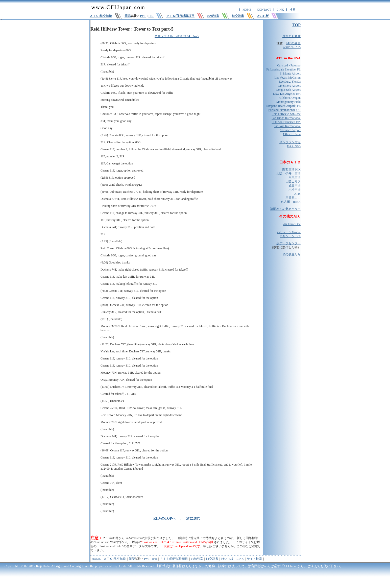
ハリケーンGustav (289, 232)
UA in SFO (294, 146)
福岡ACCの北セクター (285, 209)
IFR (151, 16)
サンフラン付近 (290, 142)
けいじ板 (227, 559)
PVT (143, 16)
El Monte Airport (290, 73)
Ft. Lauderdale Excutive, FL (283, 69)
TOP (296, 25)
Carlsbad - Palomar (289, 65)
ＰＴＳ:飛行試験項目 (174, 559)
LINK (280, 9)
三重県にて (293, 198)
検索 (292, 9)
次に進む (193, 518)
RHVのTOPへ (164, 518)
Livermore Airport (289, 85)
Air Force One (292, 224)
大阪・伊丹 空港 (288, 173)
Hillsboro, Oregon (290, 98)
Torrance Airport (290, 130)
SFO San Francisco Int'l (286, 122)
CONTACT (264, 9)
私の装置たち (291, 254)
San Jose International (287, 126)
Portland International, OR (284, 110)
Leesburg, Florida (290, 81)
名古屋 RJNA (291, 202)
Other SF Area (292, 134)
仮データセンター (288, 243)
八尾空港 (294, 177)
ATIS (297, 194)
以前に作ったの (292, 47)
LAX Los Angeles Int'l (287, 93)
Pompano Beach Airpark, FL (283, 106)
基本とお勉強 (291, 36)
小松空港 (294, 189)
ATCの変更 (293, 43)
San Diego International (286, 118)
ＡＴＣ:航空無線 (115, 559)
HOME (246, 9)
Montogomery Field (288, 102)
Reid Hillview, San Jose (286, 114)
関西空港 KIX (291, 169)
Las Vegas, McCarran (288, 77)
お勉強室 (197, 559)
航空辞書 (212, 559)
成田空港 (294, 185)
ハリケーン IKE (290, 236)
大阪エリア (293, 181)
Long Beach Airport (288, 89)
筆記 (128, 16)
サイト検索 (254, 559)
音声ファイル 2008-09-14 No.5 (177, 36)
